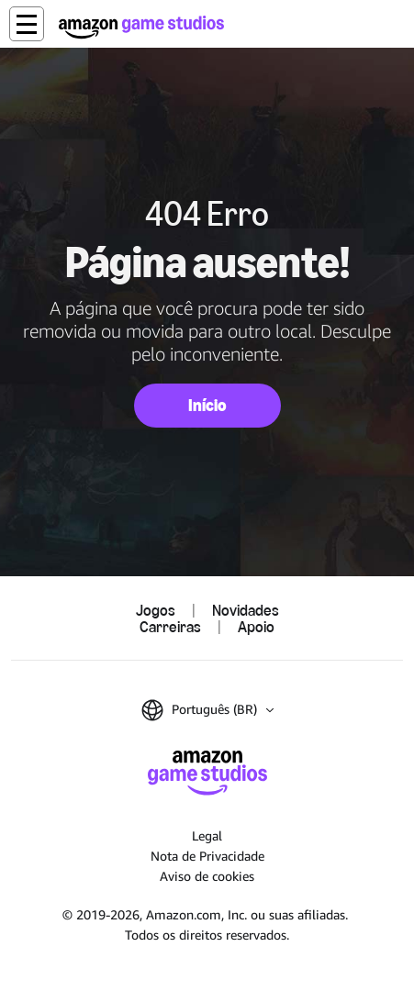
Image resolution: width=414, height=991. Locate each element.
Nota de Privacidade (207, 855)
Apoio (256, 626)
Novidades (245, 610)
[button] (26, 23)
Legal (207, 835)
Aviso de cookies (207, 876)
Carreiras (170, 626)
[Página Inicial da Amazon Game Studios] (141, 27)
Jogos (155, 610)
